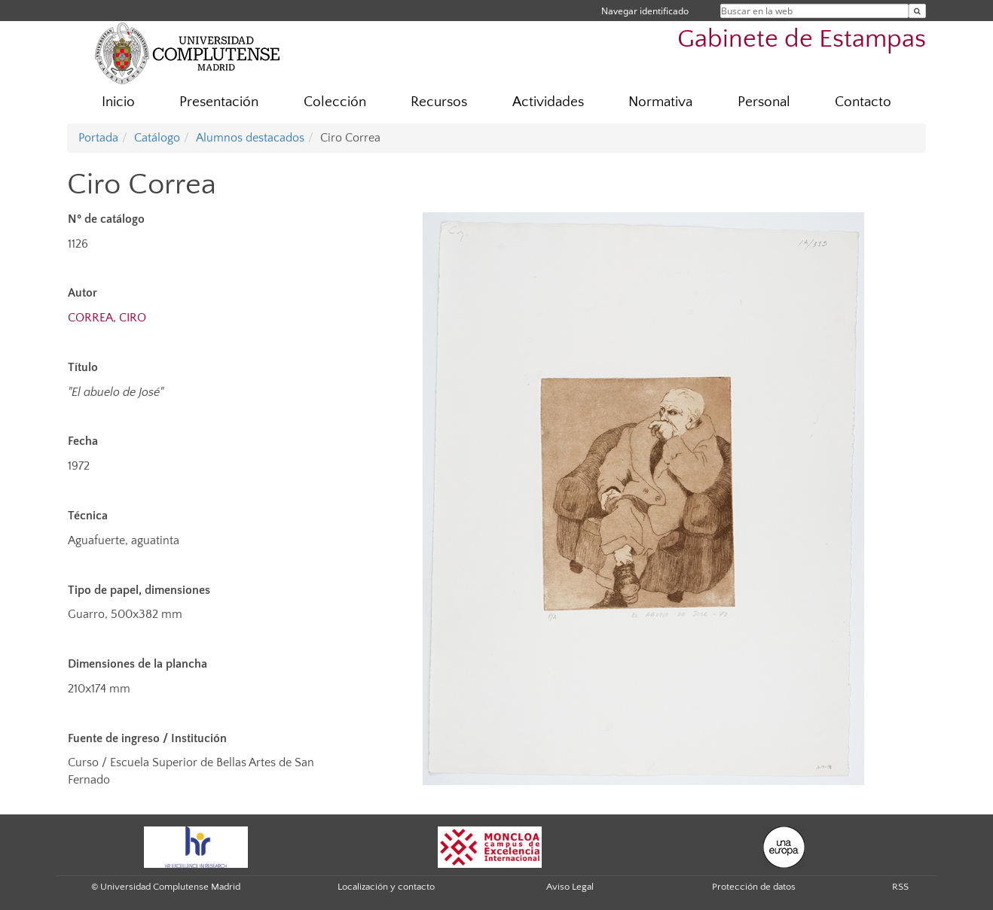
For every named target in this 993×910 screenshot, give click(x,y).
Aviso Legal (570, 886)
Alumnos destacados (250, 138)
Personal (764, 102)
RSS (900, 886)
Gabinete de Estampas (801, 39)
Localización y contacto (386, 886)
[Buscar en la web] (917, 11)
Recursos (439, 102)
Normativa (660, 102)
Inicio (118, 102)
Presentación (218, 102)
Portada (98, 138)
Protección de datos (754, 886)
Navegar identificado (645, 11)
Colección (335, 102)
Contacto (863, 102)
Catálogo (157, 138)
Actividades (548, 102)
